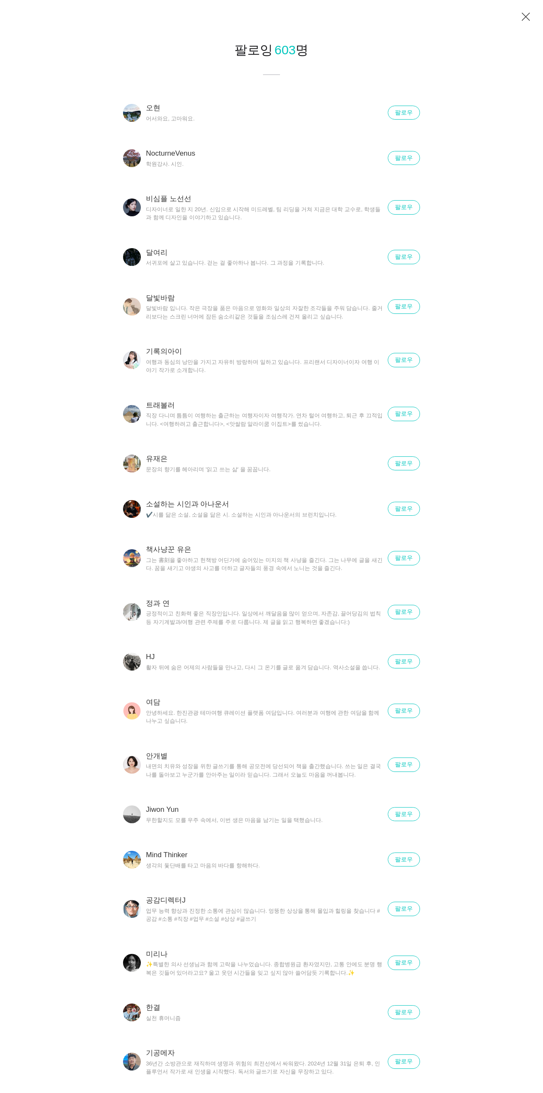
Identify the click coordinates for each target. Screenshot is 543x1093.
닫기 (526, 17)
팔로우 (404, 112)
